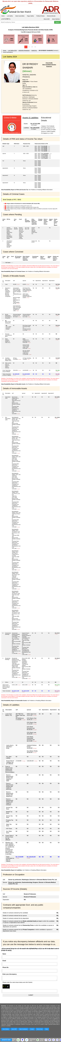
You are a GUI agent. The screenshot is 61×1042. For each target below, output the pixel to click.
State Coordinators (23, 1029)
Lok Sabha (10, 16)
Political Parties (40, 16)
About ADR (47, 19)
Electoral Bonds (51, 16)
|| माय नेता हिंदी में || (5, 19)
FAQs (46, 1029)
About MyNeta (56, 19)
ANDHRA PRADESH (24, 50)
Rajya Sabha (30, 16)
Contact (32, 1029)
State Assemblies (19, 16)
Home (3, 16)
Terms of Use (39, 1029)
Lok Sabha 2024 (12, 50)
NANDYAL (34, 50)
